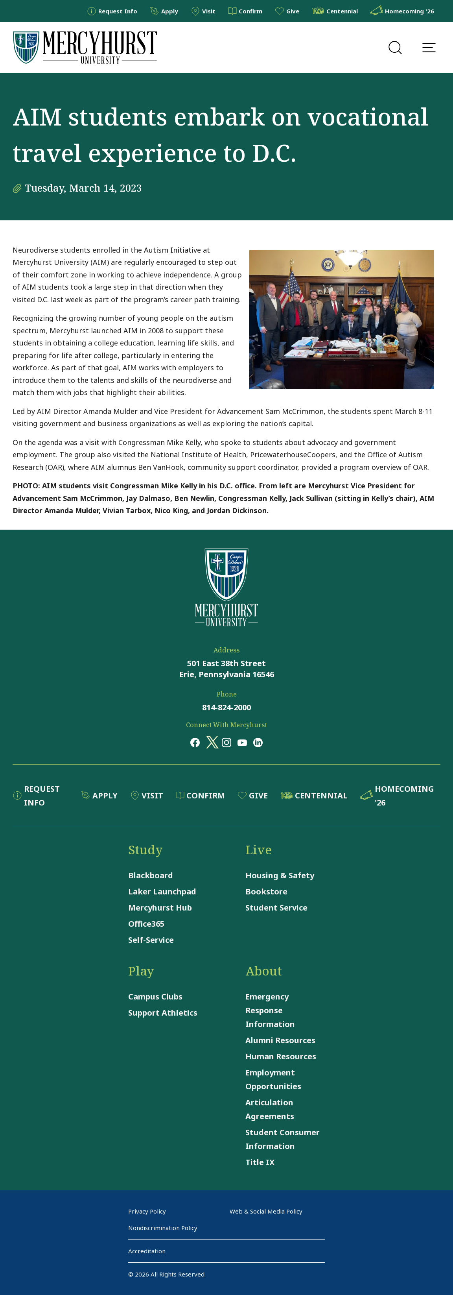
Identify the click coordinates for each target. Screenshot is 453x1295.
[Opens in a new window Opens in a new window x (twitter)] (210, 742)
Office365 (146, 923)
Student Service (276, 907)
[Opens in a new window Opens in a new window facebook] (195, 742)
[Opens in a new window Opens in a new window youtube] (242, 742)
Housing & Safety (279, 875)
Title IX (259, 1162)
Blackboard (150, 875)
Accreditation (147, 1251)
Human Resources (280, 1056)
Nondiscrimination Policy (162, 1228)
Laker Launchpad (162, 891)
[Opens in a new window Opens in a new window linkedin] (258, 742)
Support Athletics (162, 1012)
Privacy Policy (147, 1211)
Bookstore (266, 891)
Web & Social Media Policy (266, 1211)
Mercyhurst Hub (160, 907)
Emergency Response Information (270, 1010)
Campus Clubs (155, 996)
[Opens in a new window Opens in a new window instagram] (226, 742)
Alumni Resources (280, 1040)
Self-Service (151, 940)
